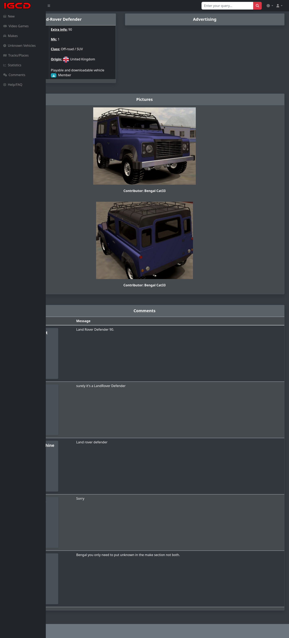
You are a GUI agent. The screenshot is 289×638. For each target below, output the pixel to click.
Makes (10, 36)
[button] (270, 6)
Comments (14, 75)
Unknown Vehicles (19, 45)
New (9, 16)
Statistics (12, 65)
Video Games (16, 26)
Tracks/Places (16, 55)
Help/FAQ (12, 84)
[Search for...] (227, 6)
